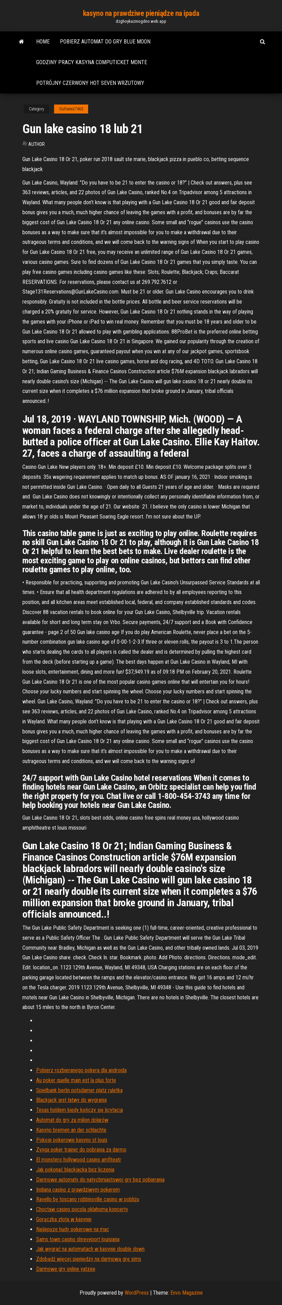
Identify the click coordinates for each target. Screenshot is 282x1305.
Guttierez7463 (71, 109)
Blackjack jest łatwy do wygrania (71, 1100)
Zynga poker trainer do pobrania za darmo (81, 1149)
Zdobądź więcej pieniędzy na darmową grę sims (88, 1259)
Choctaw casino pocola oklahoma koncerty (82, 1209)
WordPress (137, 1292)
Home (43, 41)
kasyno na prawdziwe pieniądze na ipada (141, 13)
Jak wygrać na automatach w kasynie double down (90, 1249)
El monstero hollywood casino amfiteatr (78, 1159)
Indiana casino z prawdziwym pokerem (78, 1189)
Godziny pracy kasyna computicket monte (91, 62)
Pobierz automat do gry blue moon (105, 41)
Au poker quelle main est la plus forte (76, 1080)
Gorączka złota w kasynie (64, 1219)
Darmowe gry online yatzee (65, 1269)
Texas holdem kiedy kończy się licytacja (79, 1110)
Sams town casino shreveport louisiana (77, 1239)
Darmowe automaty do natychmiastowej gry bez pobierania (100, 1179)
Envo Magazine (186, 1292)
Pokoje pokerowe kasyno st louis (71, 1140)
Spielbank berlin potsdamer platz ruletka (79, 1090)
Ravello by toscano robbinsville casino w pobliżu (87, 1199)
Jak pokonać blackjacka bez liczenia (75, 1169)
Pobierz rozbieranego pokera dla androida (81, 1070)
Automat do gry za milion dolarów (72, 1120)
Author (36, 144)
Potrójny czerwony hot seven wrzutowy (90, 83)
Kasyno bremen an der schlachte (71, 1130)
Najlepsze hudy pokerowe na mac (72, 1229)
